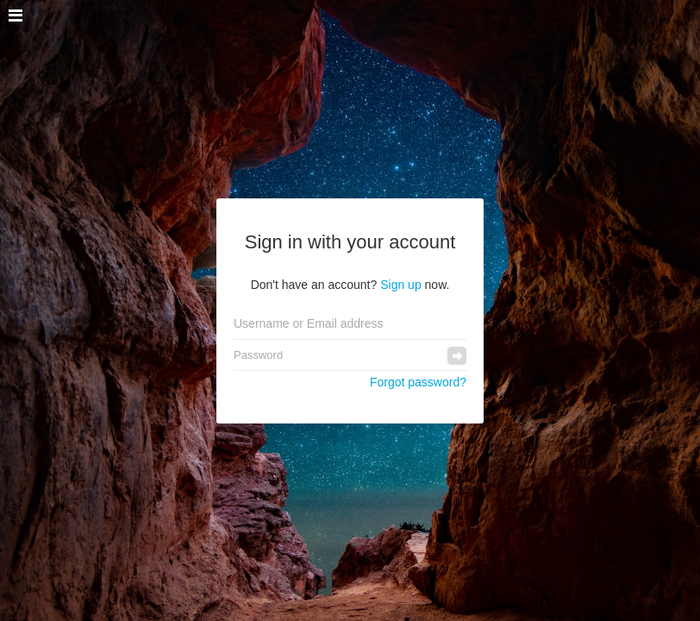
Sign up (400, 285)
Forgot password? (418, 382)
